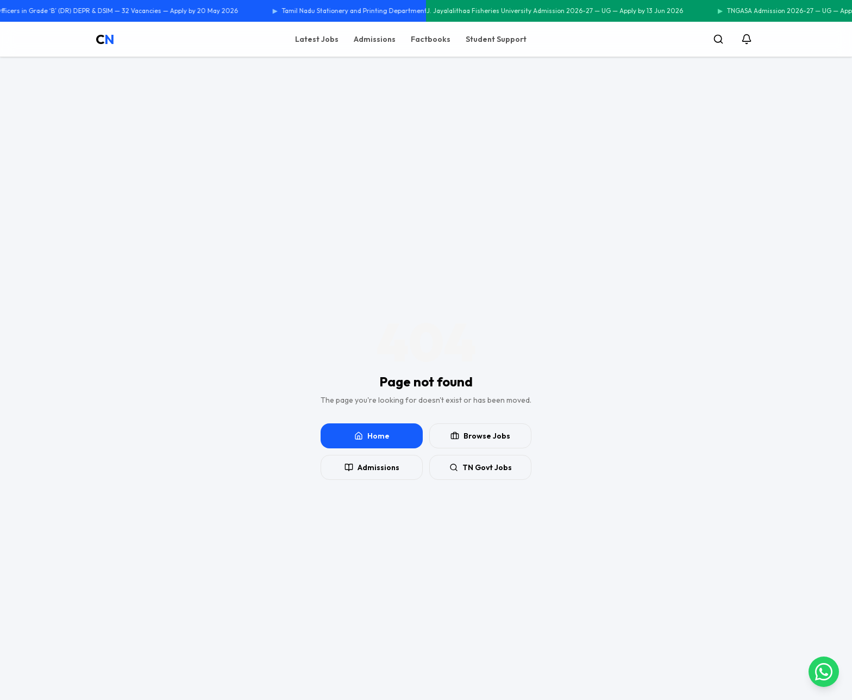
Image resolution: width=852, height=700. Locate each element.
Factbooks (430, 39)
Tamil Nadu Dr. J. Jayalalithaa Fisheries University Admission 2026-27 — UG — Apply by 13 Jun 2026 (535, 11)
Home (372, 436)
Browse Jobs (480, 436)
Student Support (496, 39)
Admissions (375, 39)
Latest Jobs (317, 39)
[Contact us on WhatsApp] (824, 672)
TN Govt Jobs (480, 467)
